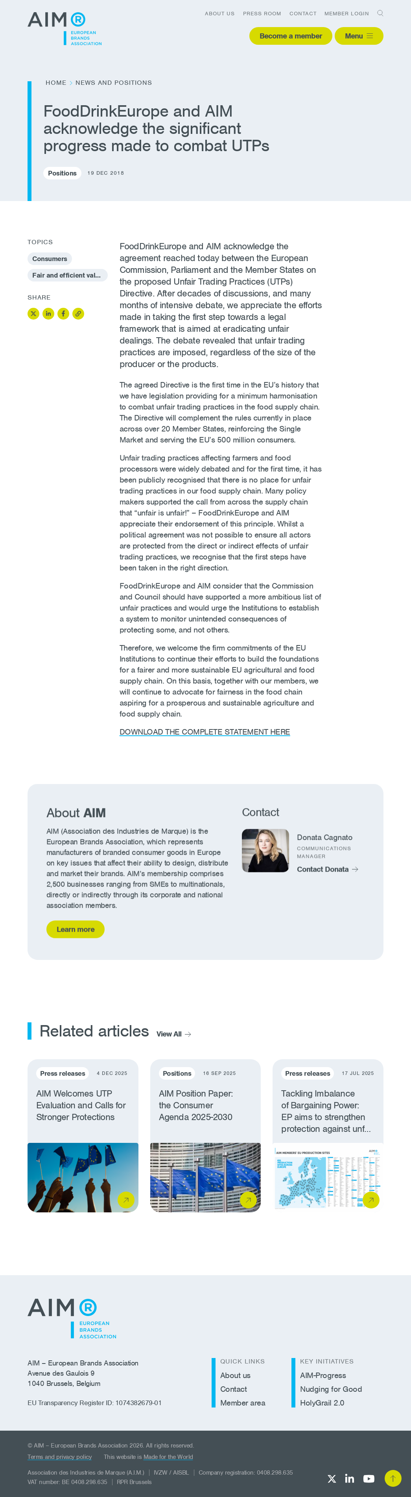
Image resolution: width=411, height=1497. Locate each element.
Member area (242, 1403)
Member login (346, 13)
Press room (262, 13)
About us (220, 13)
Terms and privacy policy (60, 1457)
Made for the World (168, 1457)
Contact (303, 13)
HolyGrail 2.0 (322, 1403)
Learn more (75, 931)
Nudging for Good (331, 1389)
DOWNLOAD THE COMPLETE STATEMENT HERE (205, 732)
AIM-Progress (323, 1375)
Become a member (291, 36)
